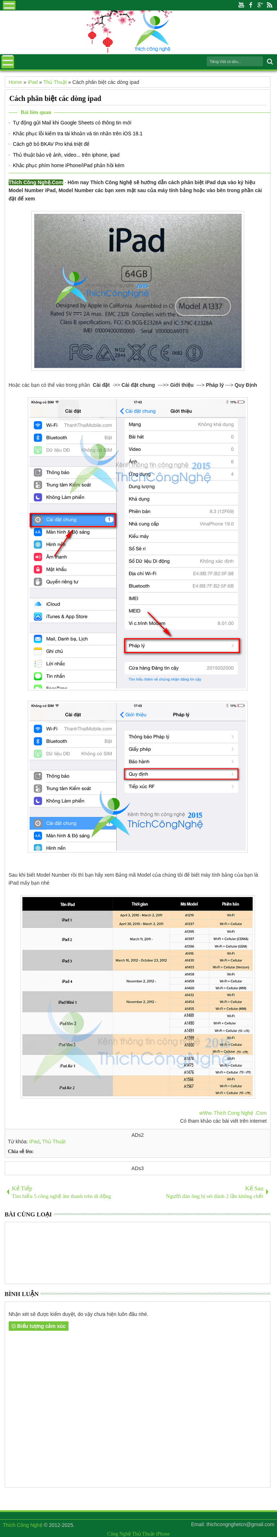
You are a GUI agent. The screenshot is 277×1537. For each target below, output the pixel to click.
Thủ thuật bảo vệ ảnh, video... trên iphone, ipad (66, 155)
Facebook (250, 5)
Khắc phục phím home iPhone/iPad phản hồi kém (68, 165)
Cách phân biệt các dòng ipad (55, 98)
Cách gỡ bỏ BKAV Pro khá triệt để (51, 144)
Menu (9, 5)
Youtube (241, 5)
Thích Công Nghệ (23, 1525)
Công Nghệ (119, 1534)
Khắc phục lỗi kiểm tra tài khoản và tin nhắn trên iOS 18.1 (78, 133)
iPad (34, 1141)
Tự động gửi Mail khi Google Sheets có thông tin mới (72, 123)
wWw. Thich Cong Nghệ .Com (233, 1113)
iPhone (163, 1534)
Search (269, 61)
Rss (269, 5)
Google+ (260, 5)
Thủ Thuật (54, 1141)
